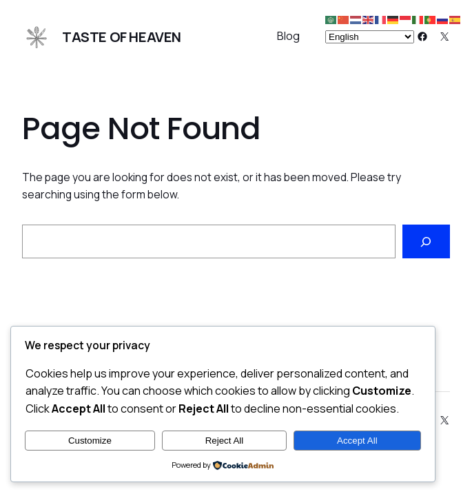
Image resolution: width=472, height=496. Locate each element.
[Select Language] (369, 36)
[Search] (426, 241)
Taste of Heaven (121, 37)
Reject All (224, 440)
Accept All (357, 440)
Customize (90, 440)
